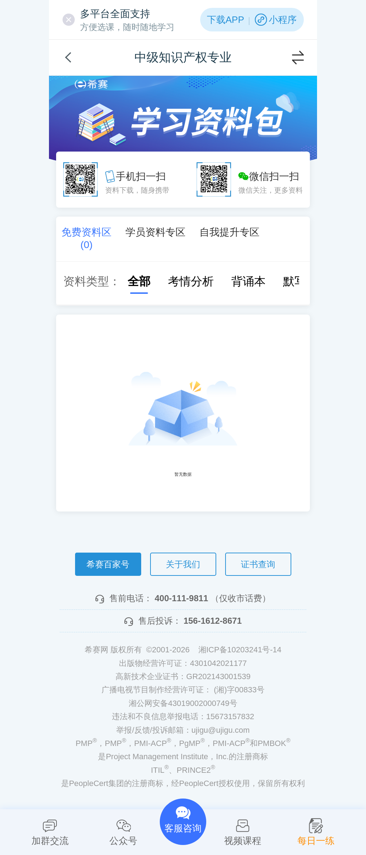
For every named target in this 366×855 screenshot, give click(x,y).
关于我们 (183, 564)
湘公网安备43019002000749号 (183, 703)
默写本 (293, 281)
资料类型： (91, 281)
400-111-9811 (181, 598)
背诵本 (241, 281)
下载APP (225, 19)
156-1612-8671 (212, 621)
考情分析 (184, 281)
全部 (131, 281)
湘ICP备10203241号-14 (239, 649)
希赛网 (91, 84)
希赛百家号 (107, 564)
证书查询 (258, 564)
